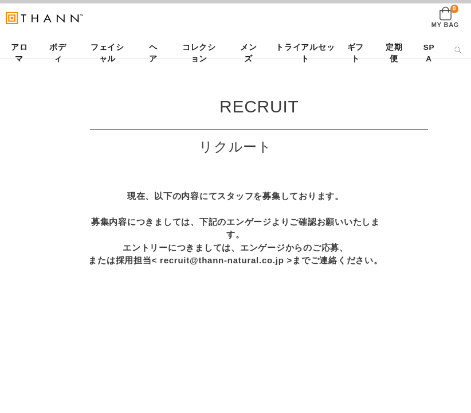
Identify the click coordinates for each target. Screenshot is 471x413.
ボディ (57, 53)
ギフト (355, 53)
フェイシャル (107, 53)
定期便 (394, 53)
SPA (429, 53)
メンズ (248, 53)
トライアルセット (305, 53)
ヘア (153, 53)
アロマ (19, 53)
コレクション (199, 53)
